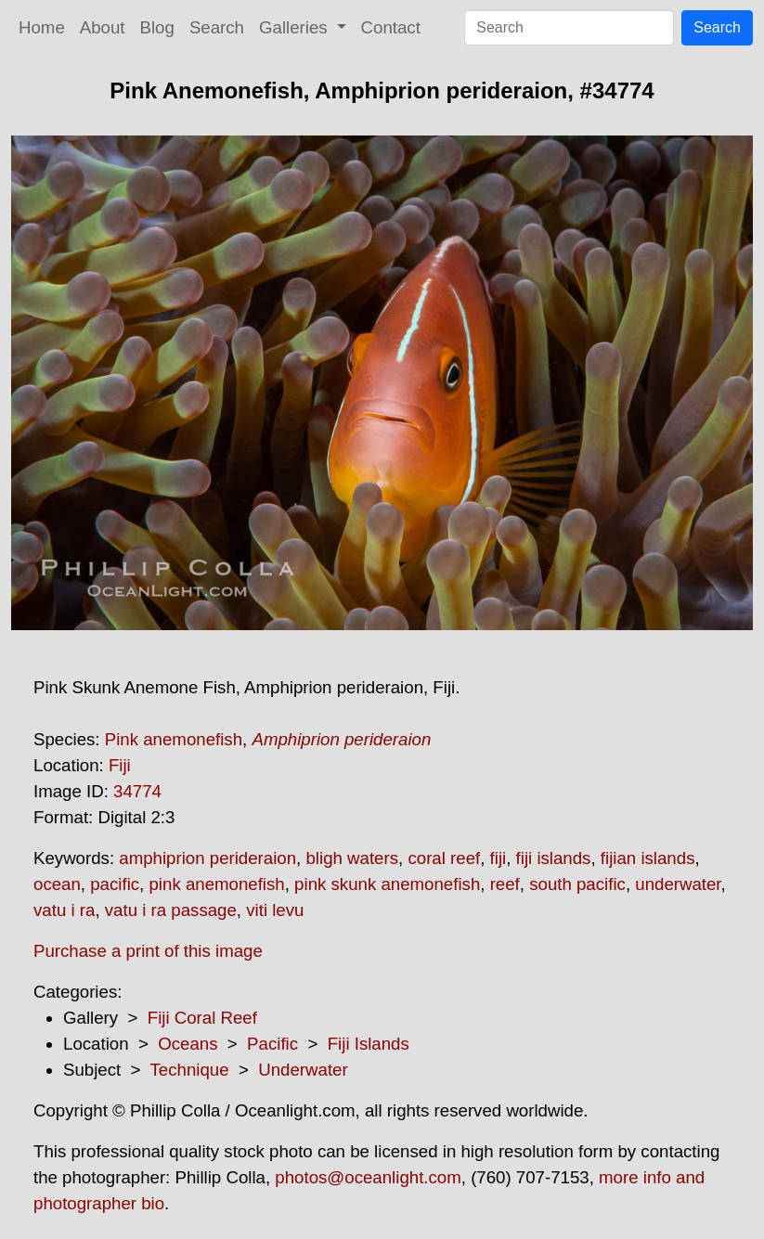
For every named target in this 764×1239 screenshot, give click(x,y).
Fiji (120, 765)
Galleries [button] (295, 27)
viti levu (275, 910)
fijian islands (648, 858)
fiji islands (553, 858)
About (102, 27)
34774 (137, 791)
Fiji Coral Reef (202, 1017)
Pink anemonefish (173, 739)
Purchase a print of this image (148, 951)
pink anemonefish (216, 884)
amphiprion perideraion (207, 858)
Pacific (272, 1043)
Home (42, 27)
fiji (498, 858)
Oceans (187, 1043)
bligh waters (351, 858)
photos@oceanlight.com (367, 1177)
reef (505, 884)
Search (216, 27)
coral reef (444, 858)
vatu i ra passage (171, 910)
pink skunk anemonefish (387, 884)
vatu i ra (64, 910)
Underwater (302, 1069)
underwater (677, 884)
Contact (391, 27)
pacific (114, 884)
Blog (157, 27)
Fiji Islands (368, 1043)
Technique (189, 1069)
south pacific (577, 884)
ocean (57, 884)
